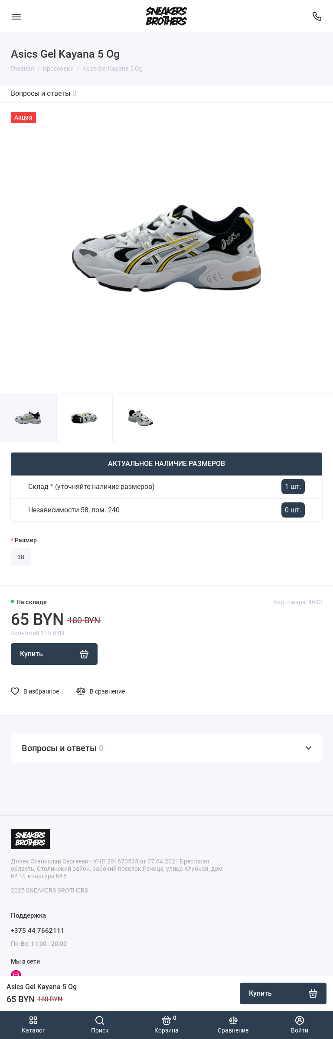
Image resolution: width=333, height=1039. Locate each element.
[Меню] (16, 16)
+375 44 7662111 (38, 931)
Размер (26, 540)
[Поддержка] (316, 16)
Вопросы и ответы (43, 93)
